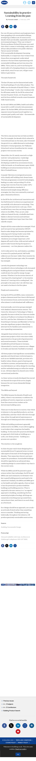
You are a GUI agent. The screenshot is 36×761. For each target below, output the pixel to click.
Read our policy (20, 749)
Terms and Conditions (23, 740)
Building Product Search (11, 711)
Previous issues (8, 701)
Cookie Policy (11, 742)
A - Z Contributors (9, 707)
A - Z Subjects (8, 704)
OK (18, 754)
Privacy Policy (23, 742)
